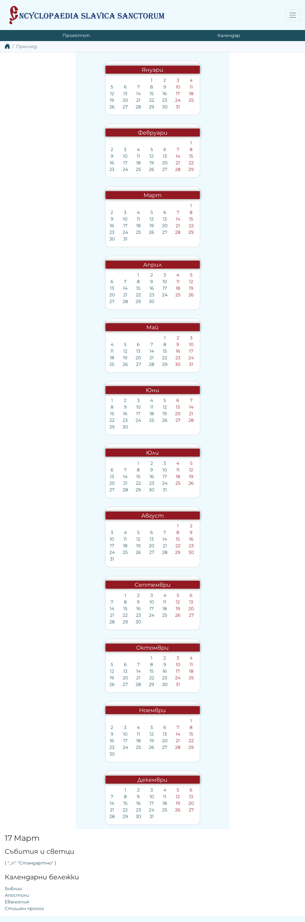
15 (75, 93)
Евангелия (169, 125)
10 (102, 87)
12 (36, 93)
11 (114, 87)
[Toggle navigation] (293, 15)
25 (114, 100)
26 (36, 107)
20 (49, 100)
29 (75, 107)
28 (62, 107)
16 (88, 93)
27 (49, 107)
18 (115, 93)
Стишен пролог (177, 131)
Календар (228, 35)
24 (101, 100)
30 (88, 107)
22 (75, 100)
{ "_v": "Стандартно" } (183, 86)
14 (62, 93)
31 (102, 107)
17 (102, 93)
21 (62, 100)
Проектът (76, 35)
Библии (165, 111)
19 (36, 100)
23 (88, 100)
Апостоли (169, 118)
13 (49, 93)
